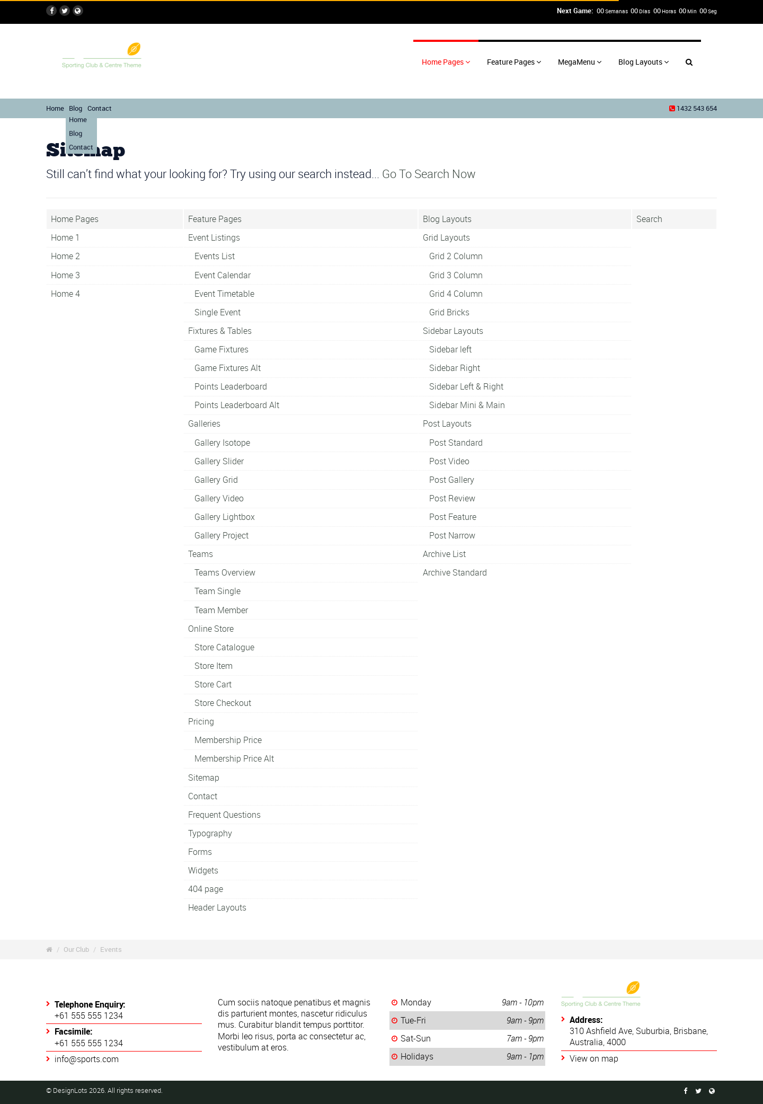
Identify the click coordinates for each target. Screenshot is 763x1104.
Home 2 (65, 256)
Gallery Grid (216, 479)
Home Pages (446, 62)
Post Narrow (452, 535)
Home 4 (65, 293)
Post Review (452, 498)
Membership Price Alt (234, 758)
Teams (200, 554)
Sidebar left (450, 349)
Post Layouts (447, 423)
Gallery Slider (219, 461)
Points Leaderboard (230, 386)
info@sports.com (87, 1059)
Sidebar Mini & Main (467, 405)
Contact (99, 108)
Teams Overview (224, 572)
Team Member (221, 610)
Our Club (76, 949)
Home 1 (65, 237)
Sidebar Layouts (453, 331)
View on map (594, 1058)
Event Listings (214, 237)
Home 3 (65, 275)
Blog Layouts (643, 62)
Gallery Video (219, 498)
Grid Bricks (449, 312)
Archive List (444, 554)
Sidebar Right (454, 368)
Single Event (217, 312)
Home (55, 108)
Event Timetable (224, 293)
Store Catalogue (224, 647)
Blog (75, 108)
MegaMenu (579, 62)
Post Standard (456, 442)
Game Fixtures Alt (227, 368)
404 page (205, 889)
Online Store (211, 628)
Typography (210, 833)
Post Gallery (451, 479)
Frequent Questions (224, 814)
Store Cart (213, 684)
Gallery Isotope (222, 442)
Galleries (204, 423)
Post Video (449, 461)
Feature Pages (514, 62)
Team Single (217, 591)
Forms (200, 852)
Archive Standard (455, 572)
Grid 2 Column (456, 256)
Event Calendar (222, 275)
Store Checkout (222, 703)
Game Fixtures (221, 349)
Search (649, 219)
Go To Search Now (429, 173)
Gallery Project (221, 535)
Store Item (213, 666)
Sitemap (203, 777)
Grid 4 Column (456, 293)
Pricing (201, 721)
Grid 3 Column (456, 275)
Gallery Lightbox (224, 517)
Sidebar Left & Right (466, 386)
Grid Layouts (446, 237)
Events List (214, 256)
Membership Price (228, 740)
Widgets (203, 870)
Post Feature (452, 517)
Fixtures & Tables (220, 331)
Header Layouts (217, 907)
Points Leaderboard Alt (236, 405)
